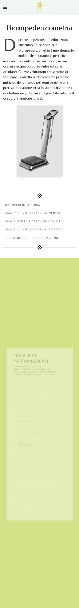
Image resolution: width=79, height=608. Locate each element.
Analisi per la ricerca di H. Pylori (33, 221)
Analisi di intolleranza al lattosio (34, 229)
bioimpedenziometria (22, 205)
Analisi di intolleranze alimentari (33, 213)
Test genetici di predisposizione (32, 237)
